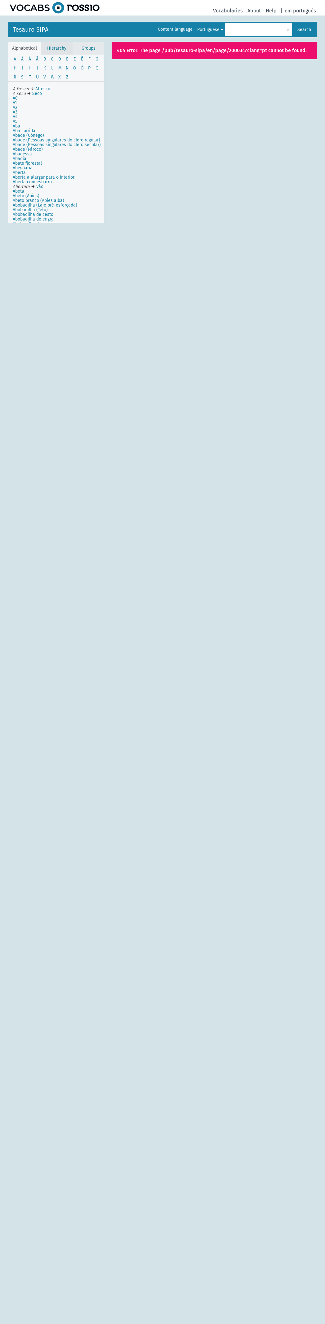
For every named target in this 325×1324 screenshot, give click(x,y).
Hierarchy (56, 48)
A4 (15, 116)
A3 (15, 112)
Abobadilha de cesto (33, 214)
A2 (15, 107)
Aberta (19, 172)
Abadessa (22, 154)
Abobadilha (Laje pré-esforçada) (45, 205)
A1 (15, 102)
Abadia (19, 158)
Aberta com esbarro (32, 182)
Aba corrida (24, 130)
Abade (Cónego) (28, 135)
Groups (89, 48)
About (254, 11)
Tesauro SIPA (30, 29)
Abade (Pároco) (28, 149)
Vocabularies (228, 11)
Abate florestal (27, 163)
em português (300, 11)
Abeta (18, 191)
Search (304, 29)
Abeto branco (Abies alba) (38, 200)
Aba (16, 126)
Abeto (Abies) (26, 196)
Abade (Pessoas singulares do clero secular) (57, 144)
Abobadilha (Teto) (30, 209)
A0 (15, 98)
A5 (15, 121)
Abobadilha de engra (33, 219)
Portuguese (208, 29)
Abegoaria (23, 168)
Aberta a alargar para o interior (43, 177)
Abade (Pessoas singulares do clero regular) (56, 140)
